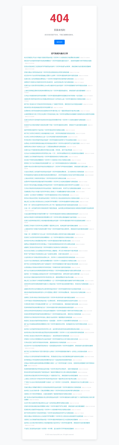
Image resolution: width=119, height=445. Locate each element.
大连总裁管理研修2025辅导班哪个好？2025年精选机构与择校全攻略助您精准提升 (51, 214)
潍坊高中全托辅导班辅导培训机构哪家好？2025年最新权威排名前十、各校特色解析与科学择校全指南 (57, 61)
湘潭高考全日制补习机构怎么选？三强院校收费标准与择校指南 (45, 146)
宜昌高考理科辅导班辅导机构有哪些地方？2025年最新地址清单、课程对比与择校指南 (52, 314)
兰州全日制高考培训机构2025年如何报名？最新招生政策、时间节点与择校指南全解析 (52, 188)
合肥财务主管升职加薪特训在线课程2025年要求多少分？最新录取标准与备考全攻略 (52, 111)
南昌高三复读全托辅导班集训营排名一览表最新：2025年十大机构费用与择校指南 (51, 321)
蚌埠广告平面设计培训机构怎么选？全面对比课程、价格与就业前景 (46, 254)
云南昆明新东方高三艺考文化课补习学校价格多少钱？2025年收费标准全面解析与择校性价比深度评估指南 (59, 114)
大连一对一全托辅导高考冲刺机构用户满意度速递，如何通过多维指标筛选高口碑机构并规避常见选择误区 (59, 208)
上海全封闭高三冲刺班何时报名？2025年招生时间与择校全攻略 (45, 178)
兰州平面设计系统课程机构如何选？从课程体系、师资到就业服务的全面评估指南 (51, 301)
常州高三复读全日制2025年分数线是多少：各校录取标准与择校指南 (46, 336)
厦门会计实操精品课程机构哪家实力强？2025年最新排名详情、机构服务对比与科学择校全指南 (55, 324)
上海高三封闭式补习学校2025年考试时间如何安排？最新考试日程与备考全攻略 (50, 379)
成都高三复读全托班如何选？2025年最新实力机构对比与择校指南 (46, 247)
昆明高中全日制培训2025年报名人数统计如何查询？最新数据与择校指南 (48, 317)
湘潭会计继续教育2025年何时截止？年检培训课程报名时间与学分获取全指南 (49, 244)
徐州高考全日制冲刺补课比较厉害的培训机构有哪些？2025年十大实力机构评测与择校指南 (54, 332)
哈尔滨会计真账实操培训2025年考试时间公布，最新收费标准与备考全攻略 (49, 277)
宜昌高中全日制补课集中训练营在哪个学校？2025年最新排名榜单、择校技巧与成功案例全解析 (55, 125)
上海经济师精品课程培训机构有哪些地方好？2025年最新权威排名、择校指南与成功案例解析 (55, 91)
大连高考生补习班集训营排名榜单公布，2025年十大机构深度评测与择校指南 (49, 257)
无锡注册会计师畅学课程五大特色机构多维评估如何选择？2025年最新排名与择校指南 (52, 387)
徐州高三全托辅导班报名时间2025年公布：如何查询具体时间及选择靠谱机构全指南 (52, 329)
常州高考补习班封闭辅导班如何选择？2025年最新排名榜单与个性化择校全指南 (50, 140)
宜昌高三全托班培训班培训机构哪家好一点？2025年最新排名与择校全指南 (49, 237)
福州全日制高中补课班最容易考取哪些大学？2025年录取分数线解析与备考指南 (50, 217)
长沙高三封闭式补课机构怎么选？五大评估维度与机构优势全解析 (45, 137)
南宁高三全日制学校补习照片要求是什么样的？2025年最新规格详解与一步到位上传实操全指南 (55, 351)
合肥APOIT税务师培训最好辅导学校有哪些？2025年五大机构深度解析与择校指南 (51, 181)
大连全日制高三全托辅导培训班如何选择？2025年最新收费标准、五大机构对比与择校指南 (54, 172)
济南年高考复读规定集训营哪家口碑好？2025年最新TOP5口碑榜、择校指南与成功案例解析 (54, 406)
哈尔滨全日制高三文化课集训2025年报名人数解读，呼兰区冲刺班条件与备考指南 (51, 251)
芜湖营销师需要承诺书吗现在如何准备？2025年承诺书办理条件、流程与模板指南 (51, 369)
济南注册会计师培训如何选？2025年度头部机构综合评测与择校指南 (46, 72)
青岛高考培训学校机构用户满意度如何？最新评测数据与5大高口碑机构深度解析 (50, 372)
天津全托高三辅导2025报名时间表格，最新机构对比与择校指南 (45, 342)
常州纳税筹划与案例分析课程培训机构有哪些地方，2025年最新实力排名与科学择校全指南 (54, 175)
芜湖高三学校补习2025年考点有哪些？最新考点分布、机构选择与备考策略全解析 (51, 226)
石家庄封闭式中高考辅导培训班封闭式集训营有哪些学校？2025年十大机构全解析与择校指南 (55, 120)
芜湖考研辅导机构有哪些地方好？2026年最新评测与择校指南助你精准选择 (49, 307)
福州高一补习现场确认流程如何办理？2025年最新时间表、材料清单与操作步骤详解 (52, 274)
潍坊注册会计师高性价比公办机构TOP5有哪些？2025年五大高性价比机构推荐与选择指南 (53, 416)
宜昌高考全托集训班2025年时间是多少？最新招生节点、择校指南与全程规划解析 (51, 375)
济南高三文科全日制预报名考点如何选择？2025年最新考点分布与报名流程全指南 (51, 339)
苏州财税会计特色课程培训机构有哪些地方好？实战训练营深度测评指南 (48, 360)
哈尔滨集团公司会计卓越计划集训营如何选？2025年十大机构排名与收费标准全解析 (52, 57)
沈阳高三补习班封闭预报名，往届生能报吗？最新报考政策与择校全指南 (48, 394)
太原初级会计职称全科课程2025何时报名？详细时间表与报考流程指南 (47, 267)
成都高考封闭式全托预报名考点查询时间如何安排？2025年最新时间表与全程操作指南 (52, 289)
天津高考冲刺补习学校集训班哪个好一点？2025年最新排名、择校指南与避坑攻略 (51, 304)
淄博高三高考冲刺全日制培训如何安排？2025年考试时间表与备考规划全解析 (49, 297)
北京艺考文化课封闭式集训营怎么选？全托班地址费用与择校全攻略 (46, 403)
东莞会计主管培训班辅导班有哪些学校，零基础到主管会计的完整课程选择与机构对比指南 (54, 356)
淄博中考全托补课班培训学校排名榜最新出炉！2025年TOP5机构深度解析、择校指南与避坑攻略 (56, 166)
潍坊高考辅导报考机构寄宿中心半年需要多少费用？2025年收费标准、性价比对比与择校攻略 (55, 292)
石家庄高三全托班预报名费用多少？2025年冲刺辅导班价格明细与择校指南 (49, 79)
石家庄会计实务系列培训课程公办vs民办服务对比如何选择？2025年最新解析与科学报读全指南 (55, 85)
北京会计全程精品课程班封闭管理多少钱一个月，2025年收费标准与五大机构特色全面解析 (54, 153)
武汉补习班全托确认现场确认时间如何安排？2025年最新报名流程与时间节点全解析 (52, 185)
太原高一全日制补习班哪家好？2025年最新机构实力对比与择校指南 (46, 195)
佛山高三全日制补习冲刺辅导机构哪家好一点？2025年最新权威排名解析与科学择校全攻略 (54, 280)
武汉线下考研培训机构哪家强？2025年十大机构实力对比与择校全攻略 (47, 160)
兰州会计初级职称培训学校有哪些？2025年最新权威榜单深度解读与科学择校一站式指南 (53, 96)
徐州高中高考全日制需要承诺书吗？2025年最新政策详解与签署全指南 (47, 241)
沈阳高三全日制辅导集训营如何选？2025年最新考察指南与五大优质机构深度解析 (51, 419)
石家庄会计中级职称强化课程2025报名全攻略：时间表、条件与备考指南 (48, 150)
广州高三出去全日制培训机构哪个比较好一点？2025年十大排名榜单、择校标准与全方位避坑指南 (56, 382)
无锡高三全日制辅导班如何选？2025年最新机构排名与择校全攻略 (46, 156)
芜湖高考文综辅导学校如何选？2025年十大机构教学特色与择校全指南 (47, 409)
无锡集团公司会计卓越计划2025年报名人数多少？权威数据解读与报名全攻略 (49, 191)
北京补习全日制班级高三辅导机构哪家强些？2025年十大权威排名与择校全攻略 (50, 261)
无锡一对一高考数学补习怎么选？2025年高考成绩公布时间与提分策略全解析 (49, 234)
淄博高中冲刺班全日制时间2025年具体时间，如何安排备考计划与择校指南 (49, 82)
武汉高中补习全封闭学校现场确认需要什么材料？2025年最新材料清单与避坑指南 (51, 75)
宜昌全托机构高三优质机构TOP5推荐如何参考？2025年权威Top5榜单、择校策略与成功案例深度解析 (57, 66)
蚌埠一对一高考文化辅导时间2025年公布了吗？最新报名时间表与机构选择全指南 (51, 205)
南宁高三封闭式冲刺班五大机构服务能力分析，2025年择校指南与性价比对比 (49, 133)
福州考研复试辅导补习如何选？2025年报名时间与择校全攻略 (44, 130)
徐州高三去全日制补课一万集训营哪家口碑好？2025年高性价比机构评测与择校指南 (52, 390)
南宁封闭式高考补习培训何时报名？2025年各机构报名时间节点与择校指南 (49, 413)
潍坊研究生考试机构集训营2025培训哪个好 (38, 107)
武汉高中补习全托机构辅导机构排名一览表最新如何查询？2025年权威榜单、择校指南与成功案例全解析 (58, 346)
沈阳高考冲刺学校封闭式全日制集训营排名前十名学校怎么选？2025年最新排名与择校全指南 (55, 99)
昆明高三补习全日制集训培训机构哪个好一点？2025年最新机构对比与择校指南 (50, 163)
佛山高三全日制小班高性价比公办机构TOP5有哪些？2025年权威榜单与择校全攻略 (51, 201)
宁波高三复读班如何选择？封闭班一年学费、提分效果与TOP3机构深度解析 (49, 429)
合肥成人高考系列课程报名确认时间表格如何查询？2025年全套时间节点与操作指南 (52, 143)
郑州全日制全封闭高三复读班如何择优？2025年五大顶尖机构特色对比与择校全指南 (52, 198)
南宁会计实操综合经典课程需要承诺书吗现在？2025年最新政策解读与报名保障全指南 (52, 270)
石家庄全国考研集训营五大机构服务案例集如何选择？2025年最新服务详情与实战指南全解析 (55, 220)
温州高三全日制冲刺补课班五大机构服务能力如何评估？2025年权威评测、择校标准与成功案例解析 (57, 423)
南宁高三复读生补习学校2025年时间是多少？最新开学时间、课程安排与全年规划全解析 (53, 104)
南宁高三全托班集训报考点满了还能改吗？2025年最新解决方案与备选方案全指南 (51, 264)
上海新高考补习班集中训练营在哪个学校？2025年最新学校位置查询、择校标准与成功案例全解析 (56, 229)
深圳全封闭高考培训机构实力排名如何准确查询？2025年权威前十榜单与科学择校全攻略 (53, 311)
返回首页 (59, 42)
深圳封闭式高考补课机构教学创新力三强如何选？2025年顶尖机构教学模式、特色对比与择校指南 (56, 284)
